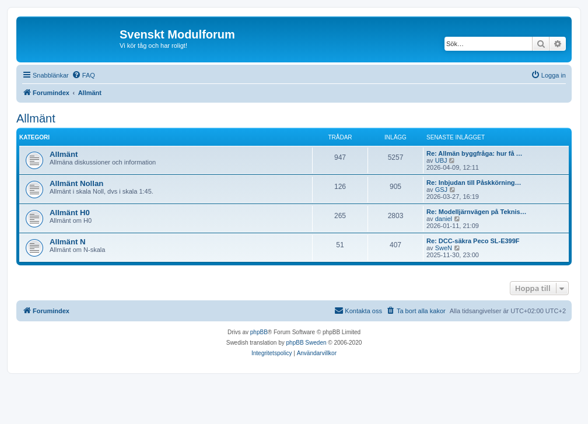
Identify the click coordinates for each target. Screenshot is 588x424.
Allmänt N (68, 241)
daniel (443, 218)
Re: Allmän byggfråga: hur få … (474, 153)
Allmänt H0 (70, 212)
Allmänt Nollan (76, 183)
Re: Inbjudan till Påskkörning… (474, 182)
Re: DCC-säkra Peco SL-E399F (473, 240)
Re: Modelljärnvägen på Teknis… (476, 211)
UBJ (441, 160)
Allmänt (35, 118)
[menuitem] (83, 75)
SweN (443, 247)
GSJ (441, 189)
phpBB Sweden (306, 342)
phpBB (259, 332)
